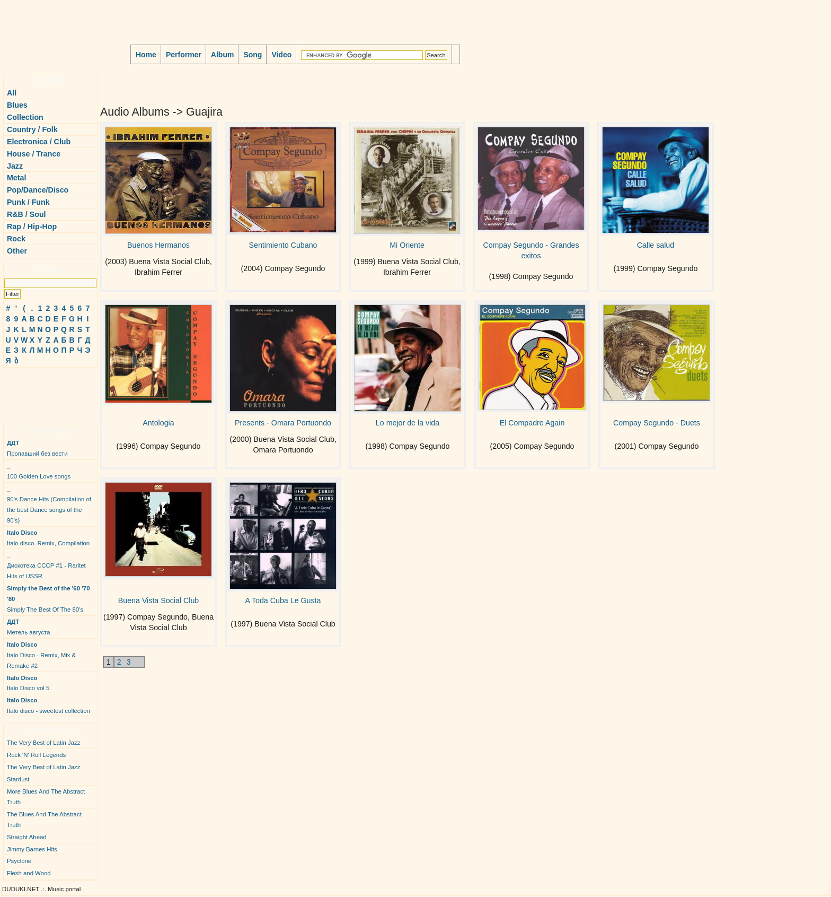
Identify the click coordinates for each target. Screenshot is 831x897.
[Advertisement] (35, 391)
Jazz (15, 166)
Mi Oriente (407, 245)
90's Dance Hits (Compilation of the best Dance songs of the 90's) (49, 504)
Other (17, 251)
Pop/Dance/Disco (37, 190)
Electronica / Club (38, 141)
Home (146, 54)
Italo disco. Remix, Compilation (48, 537)
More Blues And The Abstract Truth (46, 796)
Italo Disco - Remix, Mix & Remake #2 (41, 655)
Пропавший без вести (37, 448)
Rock (16, 238)
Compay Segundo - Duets (656, 423)
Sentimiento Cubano (283, 245)
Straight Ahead (27, 837)
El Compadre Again (532, 423)
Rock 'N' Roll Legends (36, 755)
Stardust (18, 779)
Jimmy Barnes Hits (32, 849)
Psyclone (19, 861)
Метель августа (28, 627)
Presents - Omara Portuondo (283, 423)
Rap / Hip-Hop (32, 226)
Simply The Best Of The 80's (48, 599)
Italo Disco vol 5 (28, 683)
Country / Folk (32, 129)
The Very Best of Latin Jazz (43, 742)
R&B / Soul (26, 214)
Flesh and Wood (29, 873)
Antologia (158, 423)
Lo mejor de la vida (407, 423)
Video (281, 54)
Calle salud (655, 245)
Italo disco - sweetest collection (48, 705)
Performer (183, 54)
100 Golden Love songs (38, 471)
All (11, 93)
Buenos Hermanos (158, 245)
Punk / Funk (28, 202)
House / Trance (33, 154)
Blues (17, 105)
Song (252, 54)
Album (222, 54)
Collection (25, 117)
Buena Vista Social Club (158, 600)
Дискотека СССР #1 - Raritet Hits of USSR (46, 565)
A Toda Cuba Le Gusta (283, 600)
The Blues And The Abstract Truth (44, 819)
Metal (16, 177)
